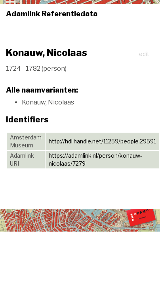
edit (144, 53)
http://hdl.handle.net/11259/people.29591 (102, 141)
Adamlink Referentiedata (51, 14)
